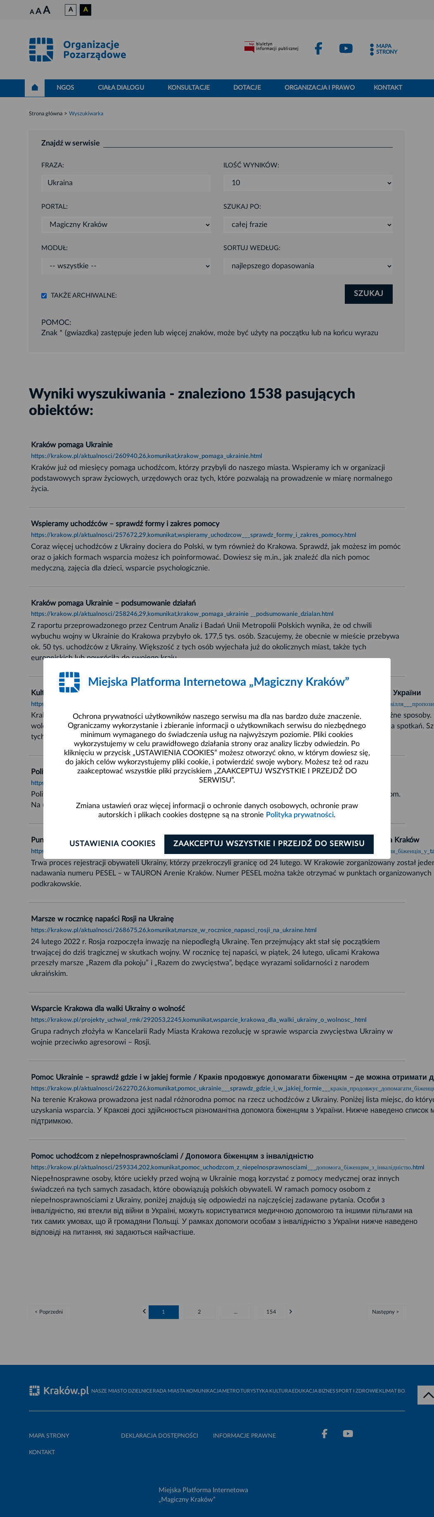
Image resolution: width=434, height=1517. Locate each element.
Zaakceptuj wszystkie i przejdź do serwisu (271, 844)
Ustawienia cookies (110, 844)
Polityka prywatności (300, 815)
